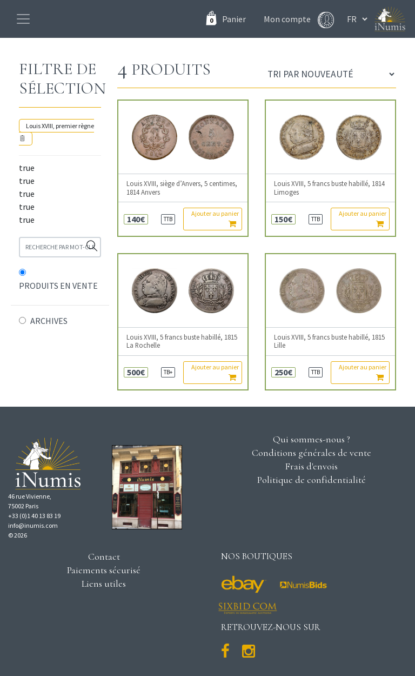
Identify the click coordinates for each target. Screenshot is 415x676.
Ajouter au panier (215, 218)
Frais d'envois (311, 466)
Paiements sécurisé (103, 570)
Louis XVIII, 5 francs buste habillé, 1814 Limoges (329, 188)
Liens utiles (104, 583)
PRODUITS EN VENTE (58, 285)
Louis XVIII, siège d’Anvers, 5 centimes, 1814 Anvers (181, 188)
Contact (104, 556)
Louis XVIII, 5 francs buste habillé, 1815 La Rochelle (181, 341)
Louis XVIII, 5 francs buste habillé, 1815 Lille (329, 341)
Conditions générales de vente (311, 453)
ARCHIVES (49, 320)
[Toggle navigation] (23, 19)
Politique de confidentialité (311, 480)
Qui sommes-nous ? (311, 439)
